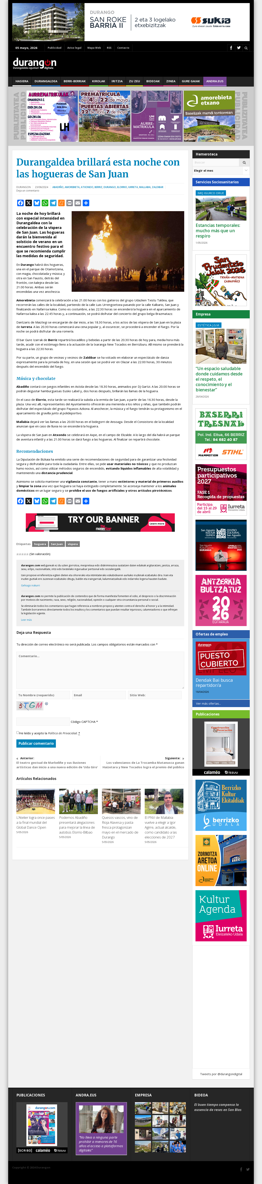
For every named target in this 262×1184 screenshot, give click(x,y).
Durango (110, 187)
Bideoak (153, 82)
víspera (73, 544)
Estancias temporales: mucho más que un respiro (218, 231)
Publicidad (54, 48)
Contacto (123, 48)
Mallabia (145, 187)
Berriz (98, 187)
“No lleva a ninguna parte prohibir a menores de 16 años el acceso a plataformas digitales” (101, 1143)
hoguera (40, 544)
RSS (109, 48)
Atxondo (87, 187)
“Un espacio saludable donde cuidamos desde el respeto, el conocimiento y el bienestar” (219, 379)
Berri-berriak (75, 82)
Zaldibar (157, 187)
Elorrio (122, 187)
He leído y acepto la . (49, 733)
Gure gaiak (191, 82)
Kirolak (98, 82)
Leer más (26, 620)
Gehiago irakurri (30, 585)
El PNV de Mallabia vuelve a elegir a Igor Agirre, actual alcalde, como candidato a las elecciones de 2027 (161, 827)
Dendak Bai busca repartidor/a (214, 682)
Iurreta (133, 187)
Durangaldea (46, 82)
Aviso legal (74, 48)
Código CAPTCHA (83, 722)
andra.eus (215, 82)
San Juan (57, 544)
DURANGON (23, 187)
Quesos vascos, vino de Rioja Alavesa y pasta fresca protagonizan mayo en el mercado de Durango (120, 827)
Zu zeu (134, 82)
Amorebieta (72, 187)
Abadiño (57, 187)
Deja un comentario (27, 190)
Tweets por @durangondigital (221, 1074)
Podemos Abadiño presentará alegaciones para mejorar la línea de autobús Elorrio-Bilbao (77, 825)
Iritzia (117, 82)
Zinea (170, 82)
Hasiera (21, 82)
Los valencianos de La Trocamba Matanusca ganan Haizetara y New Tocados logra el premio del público (142, 762)
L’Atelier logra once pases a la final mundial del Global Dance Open (35, 822)
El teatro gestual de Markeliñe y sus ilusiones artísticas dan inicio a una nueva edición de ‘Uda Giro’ (58, 762)
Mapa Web (94, 48)
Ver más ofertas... (208, 703)
